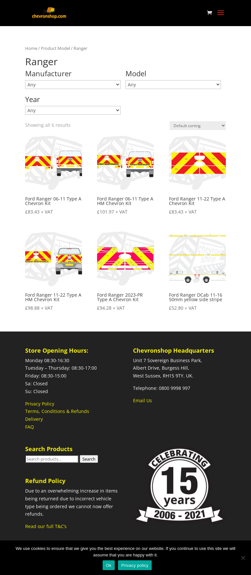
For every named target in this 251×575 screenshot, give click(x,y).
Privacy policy (134, 565)
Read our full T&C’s (46, 526)
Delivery (34, 419)
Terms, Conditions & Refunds (57, 411)
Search (88, 459)
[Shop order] (198, 125)
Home (31, 48)
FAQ (29, 427)
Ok (108, 565)
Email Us (142, 400)
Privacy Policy (39, 404)
